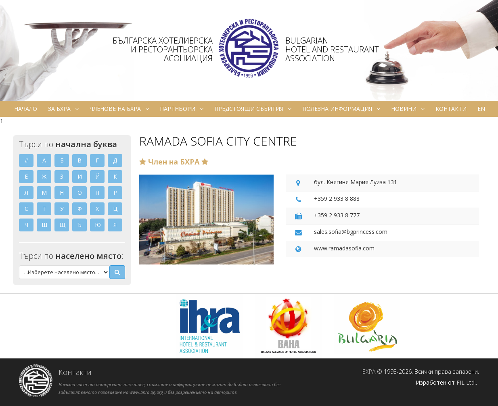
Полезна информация (341, 109)
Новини (408, 109)
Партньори (181, 109)
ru (249, 125)
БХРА (368, 371)
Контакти (451, 108)
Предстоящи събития (252, 109)
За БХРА (63, 109)
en (481, 108)
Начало (25, 108)
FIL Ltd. (466, 382)
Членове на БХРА (119, 109)
